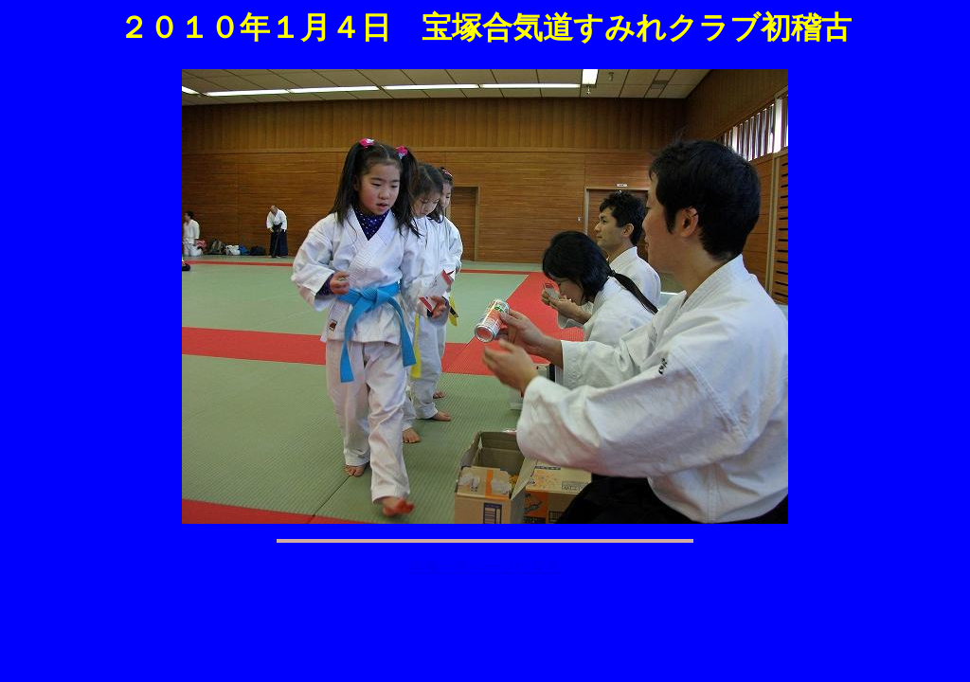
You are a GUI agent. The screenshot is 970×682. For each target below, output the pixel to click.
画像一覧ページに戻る (485, 567)
